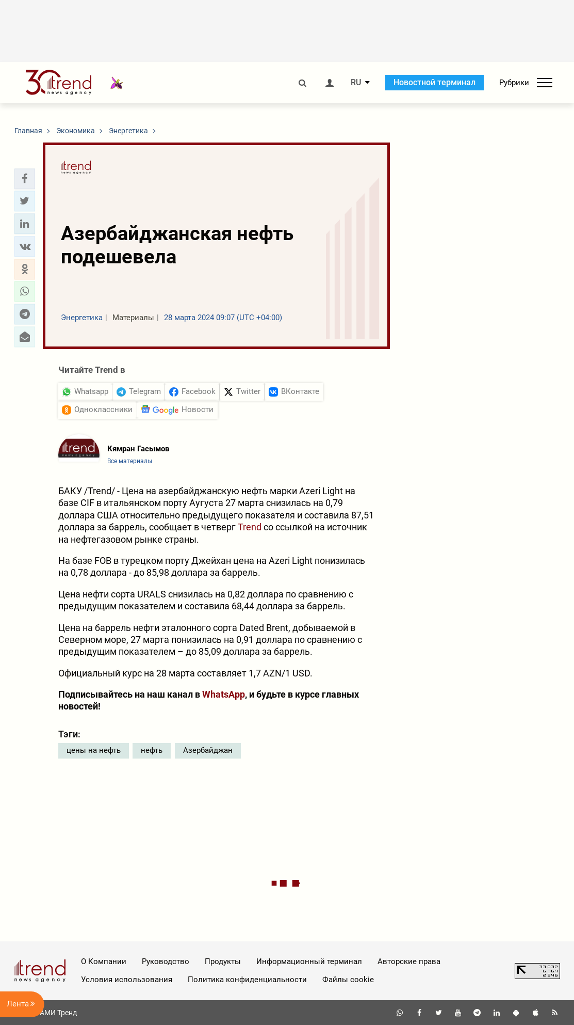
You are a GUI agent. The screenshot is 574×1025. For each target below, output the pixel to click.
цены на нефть (94, 750)
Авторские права (409, 961)
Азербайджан (208, 750)
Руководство (165, 961)
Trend (249, 527)
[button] (25, 178)
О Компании (103, 961)
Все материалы (129, 461)
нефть (151, 750)
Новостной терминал (434, 82)
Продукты (223, 961)
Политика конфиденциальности (247, 979)
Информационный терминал (309, 961)
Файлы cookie (348, 979)
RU (356, 82)
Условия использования (126, 979)
